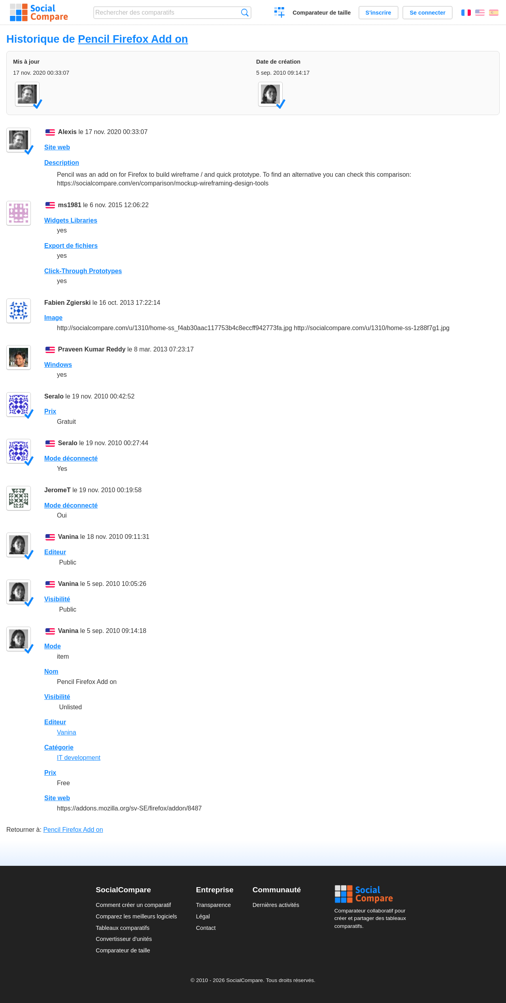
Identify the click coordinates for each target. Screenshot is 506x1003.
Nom (51, 671)
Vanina (68, 536)
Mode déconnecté (71, 458)
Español (493, 12)
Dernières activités (276, 905)
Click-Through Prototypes (83, 271)
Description (61, 162)
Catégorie (59, 747)
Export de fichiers (71, 245)
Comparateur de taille (322, 12)
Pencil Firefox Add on (133, 39)
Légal (203, 916)
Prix (50, 411)
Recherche (245, 12)
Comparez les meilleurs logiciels (136, 916)
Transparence (213, 905)
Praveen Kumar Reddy (92, 349)
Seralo (54, 396)
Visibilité (57, 599)
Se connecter (427, 12)
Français (466, 12)
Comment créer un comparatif (133, 905)
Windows (58, 364)
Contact (206, 928)
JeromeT (57, 490)
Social (372, 894)
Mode (52, 646)
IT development (78, 757)
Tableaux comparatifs (122, 928)
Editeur (55, 552)
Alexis (67, 131)
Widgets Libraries (70, 220)
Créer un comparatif (279, 13)
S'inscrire (378, 12)
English (480, 12)
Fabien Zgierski (67, 302)
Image (53, 317)
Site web (57, 147)
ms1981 (69, 205)
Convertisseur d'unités (124, 939)
